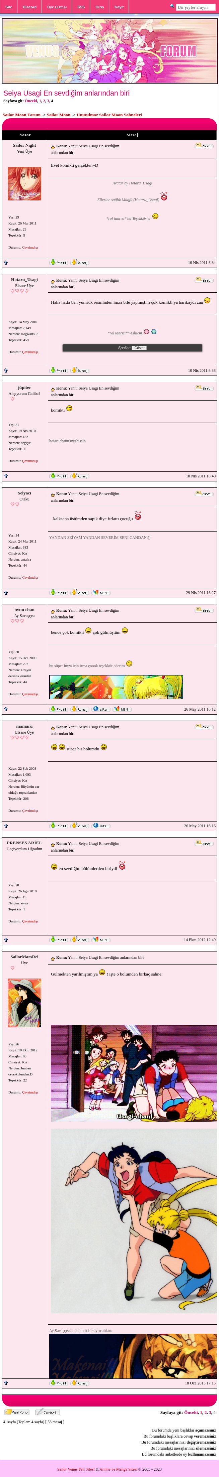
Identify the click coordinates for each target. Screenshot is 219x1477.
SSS (81, 7)
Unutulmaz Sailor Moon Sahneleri (109, 114)
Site (8, 7)
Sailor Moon (58, 114)
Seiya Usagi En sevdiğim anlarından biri (66, 93)
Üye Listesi (57, 7)
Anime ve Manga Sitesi (118, 1469)
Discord (29, 7)
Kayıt (119, 7)
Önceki (31, 101)
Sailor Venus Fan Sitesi (75, 1469)
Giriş (99, 7)
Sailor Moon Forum (22, 114)
